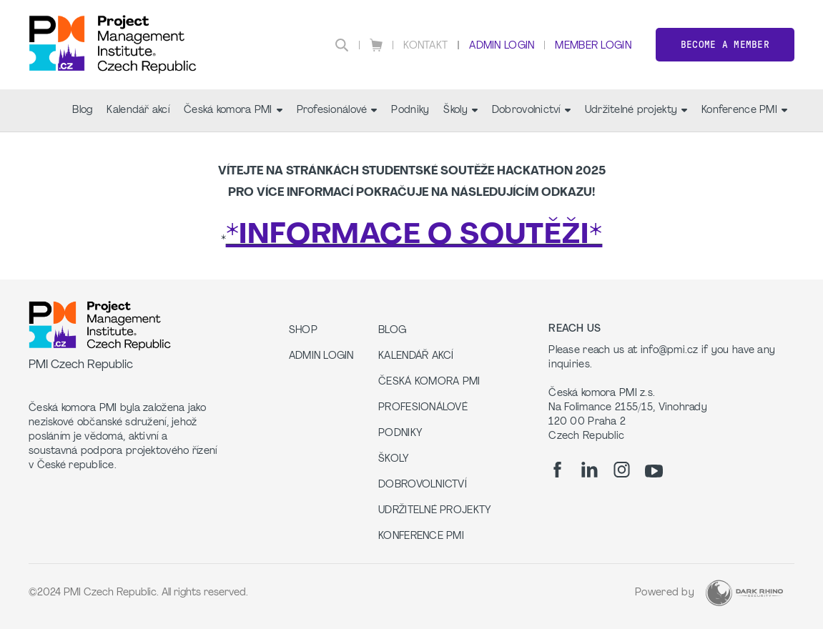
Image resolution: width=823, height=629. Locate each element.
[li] (589, 469)
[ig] (622, 469)
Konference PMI (744, 110)
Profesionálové (337, 110)
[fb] (557, 469)
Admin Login (501, 46)
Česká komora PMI (233, 110)
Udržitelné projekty (636, 110)
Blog (82, 110)
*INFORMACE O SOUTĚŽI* (414, 236)
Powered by (664, 593)
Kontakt (425, 46)
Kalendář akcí (138, 110)
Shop (303, 330)
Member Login (593, 46)
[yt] (654, 471)
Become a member (725, 44)
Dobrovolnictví (531, 110)
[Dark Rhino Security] (744, 593)
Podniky (410, 110)
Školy (460, 110)
